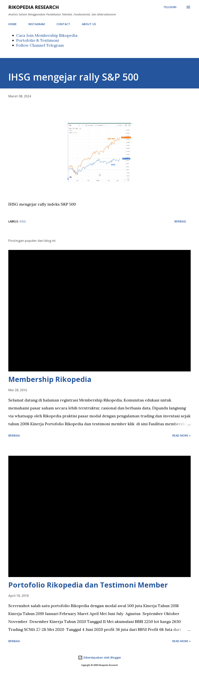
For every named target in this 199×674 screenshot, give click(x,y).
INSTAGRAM (36, 24)
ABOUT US (89, 24)
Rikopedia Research (33, 7)
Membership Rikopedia (49, 379)
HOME (12, 24)
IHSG (22, 221)
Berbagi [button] (180, 221)
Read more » (181, 435)
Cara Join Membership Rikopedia (46, 35)
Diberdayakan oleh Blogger (99, 657)
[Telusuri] (169, 7)
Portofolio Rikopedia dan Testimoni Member (88, 585)
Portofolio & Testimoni (37, 40)
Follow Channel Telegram (40, 45)
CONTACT (63, 24)
